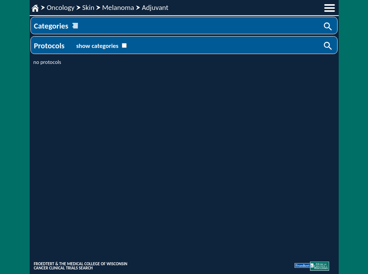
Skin (88, 7)
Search (328, 27)
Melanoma (118, 7)
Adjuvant (155, 7)
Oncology (61, 7)
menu (329, 8)
